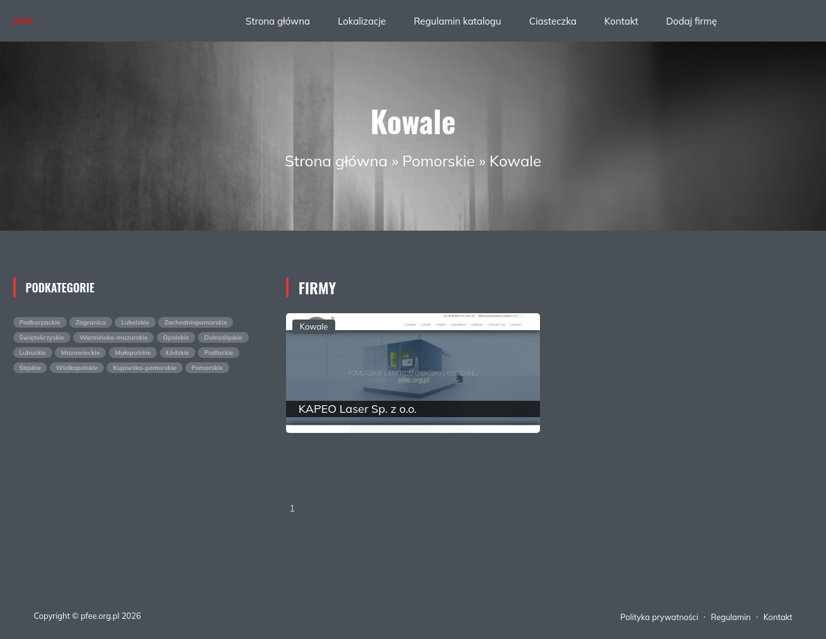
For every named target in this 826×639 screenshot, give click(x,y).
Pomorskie (438, 160)
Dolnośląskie (223, 337)
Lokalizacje (362, 21)
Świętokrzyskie (42, 337)
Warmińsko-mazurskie (113, 337)
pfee (23, 20)
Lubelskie (135, 322)
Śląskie (30, 368)
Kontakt (621, 21)
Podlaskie (218, 352)
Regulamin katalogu (458, 21)
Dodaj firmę (691, 21)
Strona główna (278, 21)
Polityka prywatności (660, 617)
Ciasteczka (552, 21)
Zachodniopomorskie (195, 322)
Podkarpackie (40, 322)
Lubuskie (33, 352)
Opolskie (176, 337)
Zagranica (91, 322)
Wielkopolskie (77, 368)
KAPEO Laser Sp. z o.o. (358, 408)
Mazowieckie (80, 352)
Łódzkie (178, 352)
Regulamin (730, 617)
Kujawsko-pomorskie (144, 368)
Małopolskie (133, 352)
